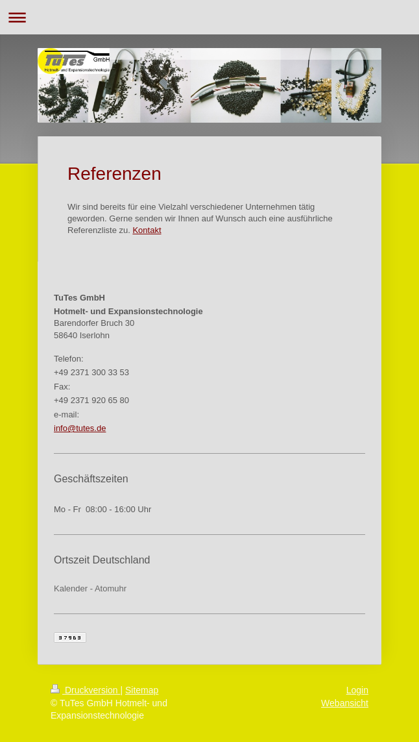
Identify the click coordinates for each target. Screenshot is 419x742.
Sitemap (141, 690)
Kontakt (146, 230)
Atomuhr (110, 588)
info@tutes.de (80, 428)
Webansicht (344, 703)
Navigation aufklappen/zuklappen (209, 17)
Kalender (71, 588)
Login (357, 690)
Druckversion (85, 690)
